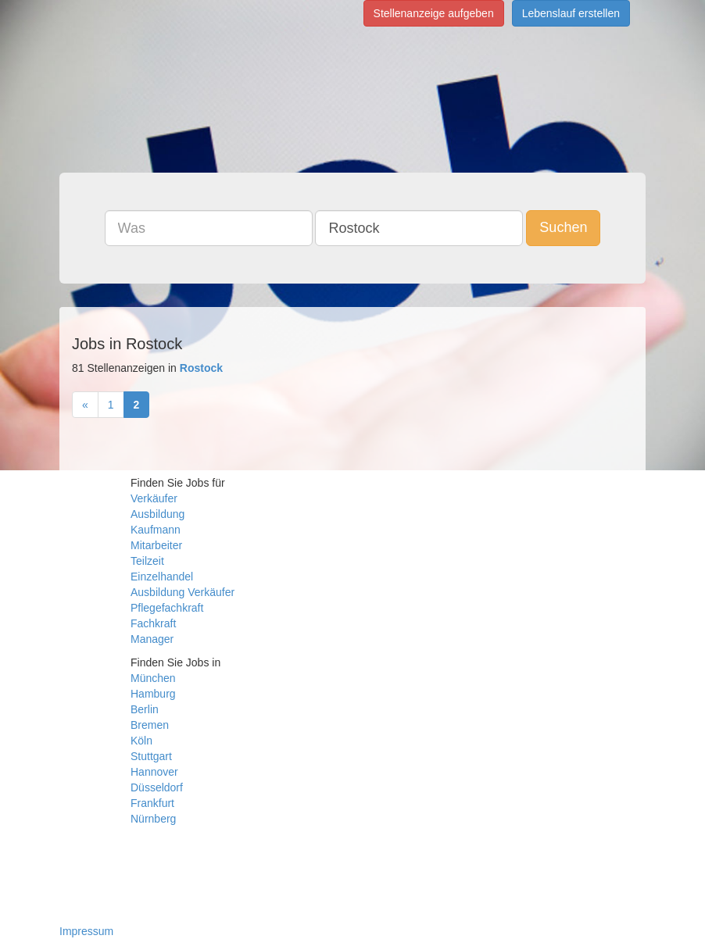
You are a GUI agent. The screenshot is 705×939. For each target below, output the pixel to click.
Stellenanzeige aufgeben (434, 13)
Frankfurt (152, 803)
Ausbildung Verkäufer (182, 592)
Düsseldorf (157, 787)
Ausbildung (157, 514)
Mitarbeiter (156, 545)
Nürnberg (153, 818)
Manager (152, 639)
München (153, 678)
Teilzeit (147, 561)
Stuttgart (151, 756)
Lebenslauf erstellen (571, 13)
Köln (141, 740)
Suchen (563, 227)
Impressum (86, 931)
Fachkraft (153, 623)
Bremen (150, 725)
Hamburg (153, 693)
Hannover (154, 772)
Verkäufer (154, 498)
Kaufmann (156, 529)
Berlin (145, 709)
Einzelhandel (162, 576)
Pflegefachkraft (167, 608)
